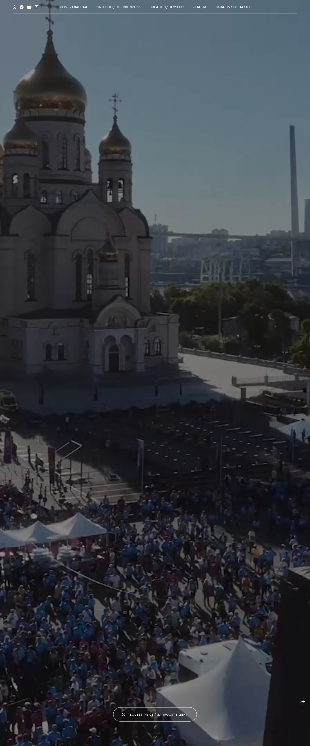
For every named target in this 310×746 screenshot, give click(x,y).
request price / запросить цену (155, 714)
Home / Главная (73, 7)
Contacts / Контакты (232, 7)
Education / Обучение (166, 7)
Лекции (199, 7)
